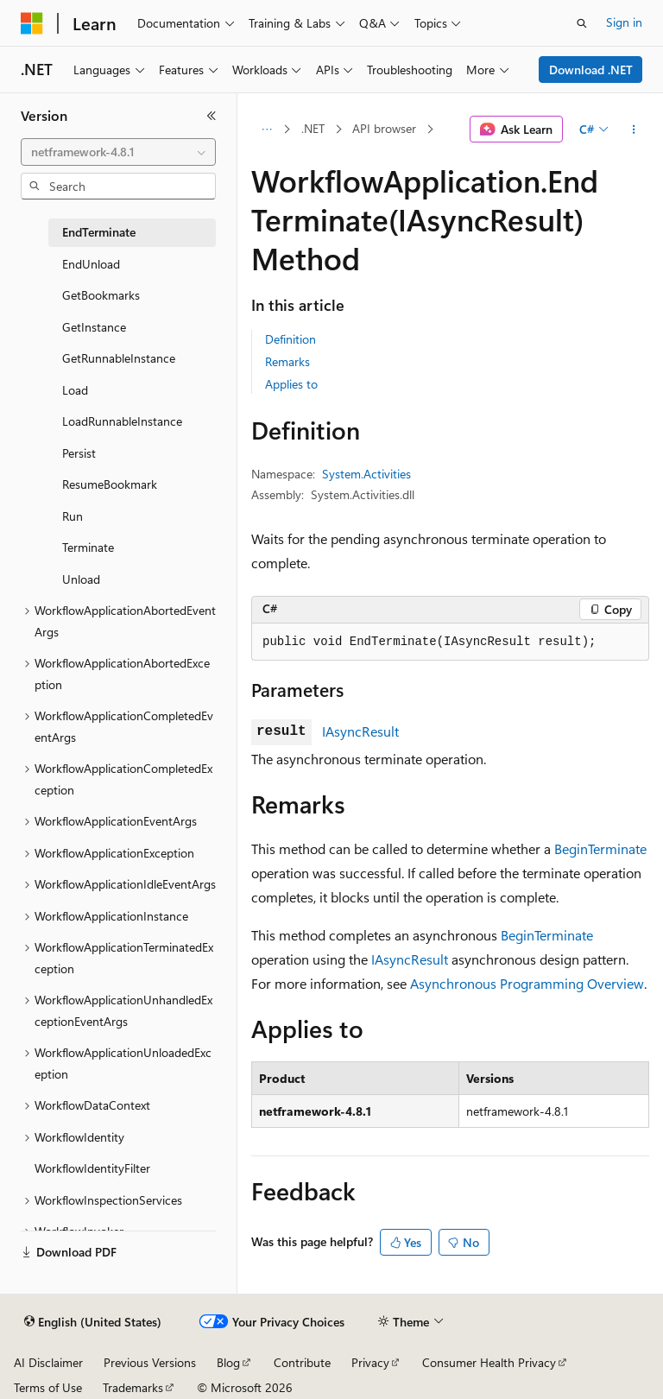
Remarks (287, 361)
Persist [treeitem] (79, 453)
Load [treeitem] (75, 390)
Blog (228, 1362)
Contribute (302, 1362)
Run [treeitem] (72, 516)
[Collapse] (211, 115)
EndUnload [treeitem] (91, 264)
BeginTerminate (600, 848)
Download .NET (591, 69)
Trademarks (133, 1387)
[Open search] (582, 23)
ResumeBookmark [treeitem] (109, 484)
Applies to (291, 384)
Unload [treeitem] (81, 579)
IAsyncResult (360, 731)
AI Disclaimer (48, 1362)
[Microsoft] (32, 23)
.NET (313, 128)
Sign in (624, 22)
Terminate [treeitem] (88, 547)
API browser (384, 128)
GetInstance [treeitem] (94, 327)
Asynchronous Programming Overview (527, 983)
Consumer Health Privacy (489, 1362)
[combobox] (118, 152)
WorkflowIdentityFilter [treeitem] (92, 1168)
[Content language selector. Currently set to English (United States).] (93, 1322)
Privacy (370, 1362)
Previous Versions (150, 1362)
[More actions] (634, 129)
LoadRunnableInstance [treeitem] (122, 421)
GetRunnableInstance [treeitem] (118, 358)
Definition (290, 339)
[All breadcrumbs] (266, 129)
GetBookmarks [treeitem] (101, 295)
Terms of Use (48, 1387)
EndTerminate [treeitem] (99, 232)
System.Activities (366, 473)
